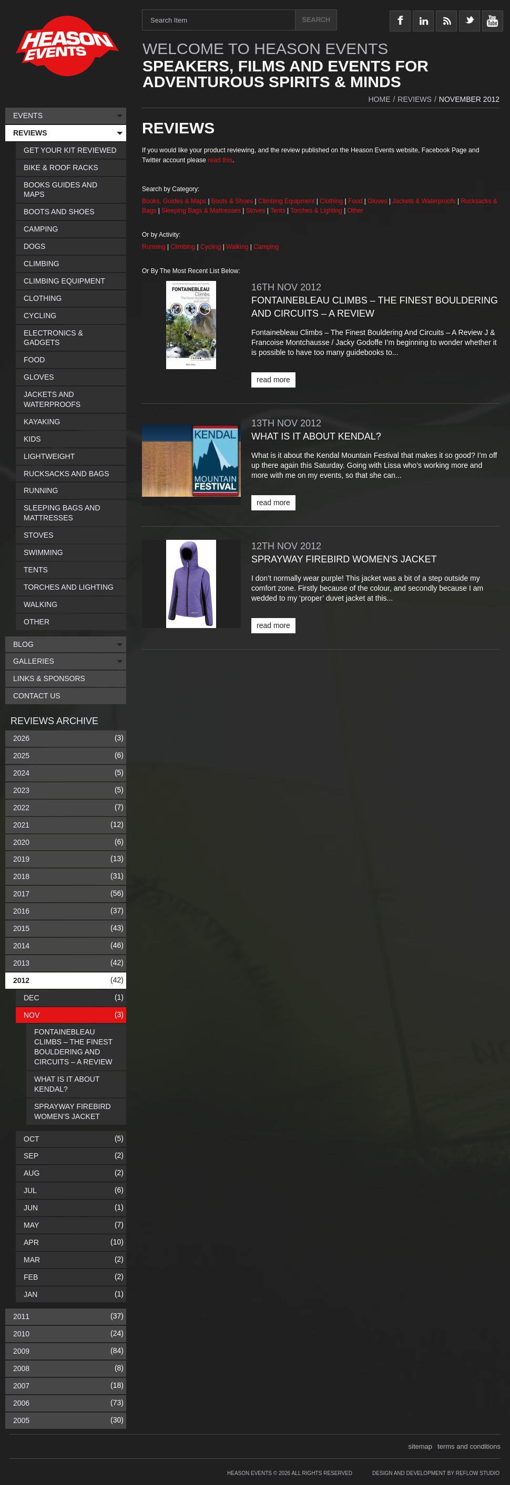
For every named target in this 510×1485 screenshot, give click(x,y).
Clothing (332, 201)
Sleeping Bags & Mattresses (201, 210)
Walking (238, 246)
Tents (278, 210)
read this (220, 160)
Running (154, 246)
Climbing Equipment (286, 201)
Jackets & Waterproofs (423, 201)
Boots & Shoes (232, 201)
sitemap (421, 1446)
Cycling (211, 246)
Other (355, 210)
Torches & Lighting (316, 210)
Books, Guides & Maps (174, 201)
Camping (266, 246)
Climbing (184, 246)
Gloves (377, 201)
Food (356, 201)
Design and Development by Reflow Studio (435, 1473)
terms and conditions (469, 1446)
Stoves (256, 210)
